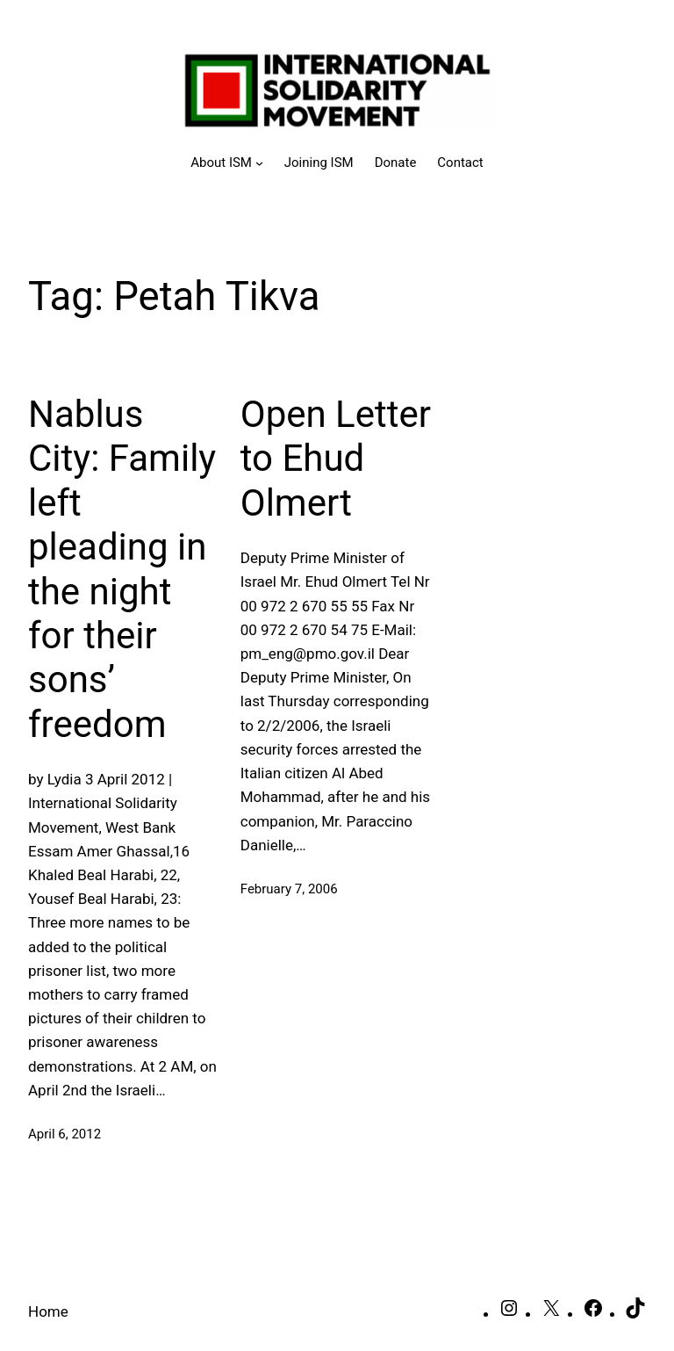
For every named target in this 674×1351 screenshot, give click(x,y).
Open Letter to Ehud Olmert (335, 458)
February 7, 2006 (289, 889)
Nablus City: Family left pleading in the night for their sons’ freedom (122, 569)
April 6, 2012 (64, 1134)
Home (48, 1311)
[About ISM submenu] (226, 162)
